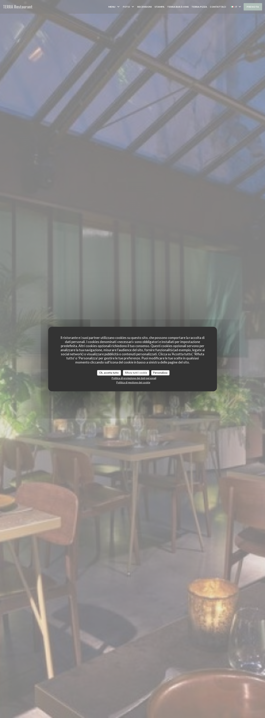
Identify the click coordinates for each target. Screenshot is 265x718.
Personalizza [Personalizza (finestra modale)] (160, 372)
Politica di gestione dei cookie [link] (133, 382)
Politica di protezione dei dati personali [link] (134, 377)
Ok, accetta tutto (109, 372)
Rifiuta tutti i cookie (136, 372)
